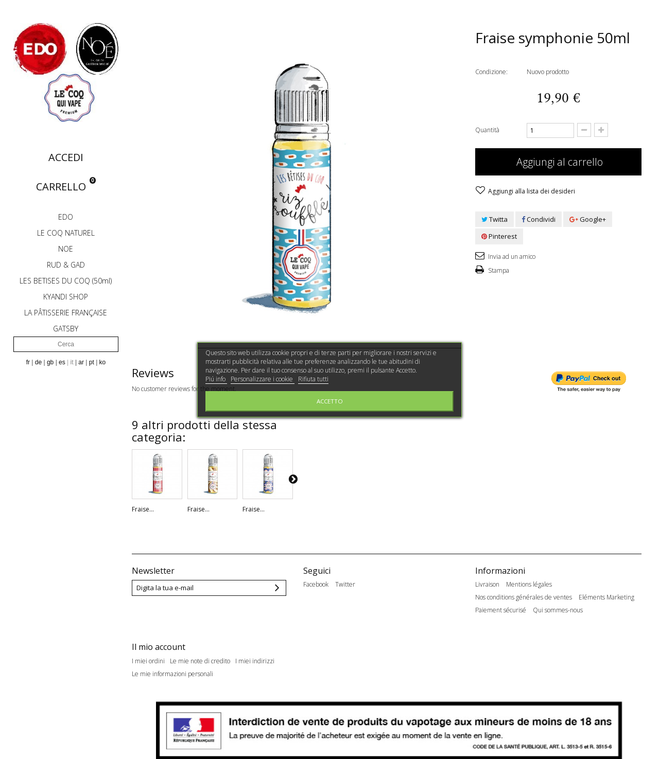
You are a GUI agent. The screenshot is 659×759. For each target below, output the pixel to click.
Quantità (487, 130)
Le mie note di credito (200, 651)
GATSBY (65, 328)
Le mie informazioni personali (172, 664)
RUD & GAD (66, 265)
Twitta (494, 219)
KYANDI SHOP (65, 297)
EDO (65, 217)
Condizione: (491, 71)
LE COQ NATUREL (66, 233)
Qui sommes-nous (558, 610)
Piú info (216, 379)
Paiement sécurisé (500, 610)
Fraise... (143, 509)
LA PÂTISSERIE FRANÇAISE (65, 312)
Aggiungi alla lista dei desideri (531, 191)
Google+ (587, 219)
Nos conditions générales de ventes (523, 597)
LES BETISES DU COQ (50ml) (66, 281)
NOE (65, 249)
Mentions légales (529, 584)
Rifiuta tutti (313, 379)
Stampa (498, 270)
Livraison (487, 584)
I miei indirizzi (254, 651)
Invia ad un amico (511, 256)
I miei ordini (148, 651)
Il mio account (158, 637)
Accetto (330, 401)
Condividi (539, 219)
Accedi (65, 157)
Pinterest (499, 236)
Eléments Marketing (606, 597)
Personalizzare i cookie (262, 379)
